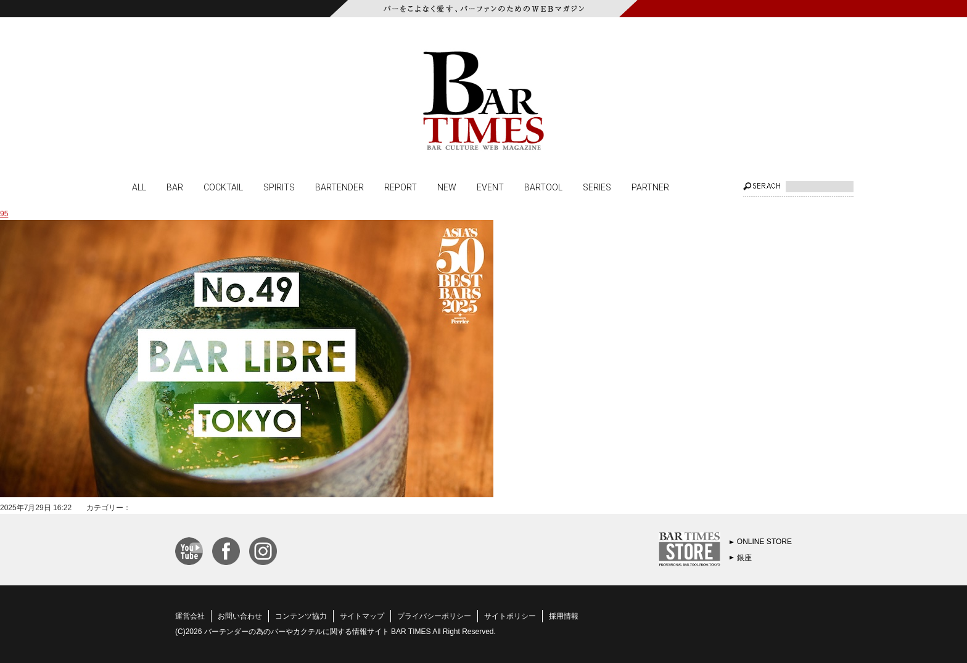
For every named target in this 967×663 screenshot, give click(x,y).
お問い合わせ (240, 616)
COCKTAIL (223, 186)
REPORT (400, 186)
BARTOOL (543, 186)
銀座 (744, 557)
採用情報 (563, 616)
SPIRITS (279, 186)
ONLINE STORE (764, 541)
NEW (446, 186)
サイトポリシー (510, 616)
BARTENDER (339, 186)
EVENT (490, 186)
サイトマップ (362, 616)
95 (4, 213)
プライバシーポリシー (434, 616)
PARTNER (650, 186)
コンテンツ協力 (301, 616)
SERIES (597, 186)
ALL (139, 186)
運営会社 (190, 616)
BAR (175, 186)
